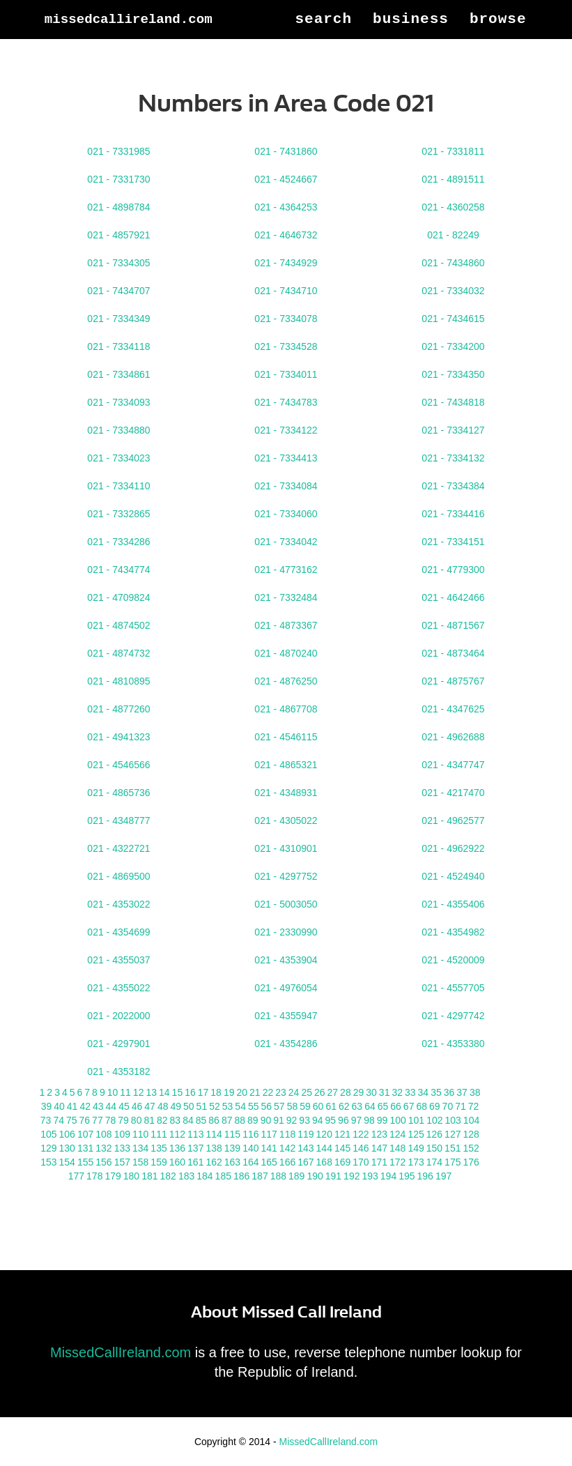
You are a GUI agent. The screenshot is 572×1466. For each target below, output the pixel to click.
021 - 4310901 (285, 848)
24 (294, 1092)
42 (85, 1106)
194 (388, 1176)
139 (232, 1148)
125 (416, 1134)
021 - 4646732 (285, 234)
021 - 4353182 (118, 1071)
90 (266, 1120)
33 (410, 1092)
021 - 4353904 (285, 959)
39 (46, 1106)
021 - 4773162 (285, 569)
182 (168, 1176)
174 (434, 1162)
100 (397, 1120)
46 (137, 1106)
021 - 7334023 (118, 458)
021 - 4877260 (118, 709)
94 (317, 1120)
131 (85, 1148)
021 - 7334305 (118, 262)
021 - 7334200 (453, 346)
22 (268, 1092)
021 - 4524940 (453, 876)
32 (397, 1092)
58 (292, 1106)
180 (131, 1176)
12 (138, 1092)
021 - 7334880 (118, 430)
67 (409, 1106)
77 (97, 1120)
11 (125, 1092)
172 (397, 1162)
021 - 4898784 (118, 207)
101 (416, 1120)
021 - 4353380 (453, 1043)
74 (58, 1120)
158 (140, 1162)
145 (342, 1148)
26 (319, 1092)
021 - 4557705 (453, 987)
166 (287, 1162)
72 (473, 1106)
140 (250, 1148)
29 (358, 1092)
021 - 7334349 (118, 318)
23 (280, 1092)
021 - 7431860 (285, 151)
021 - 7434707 (118, 290)
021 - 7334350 (453, 374)
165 (269, 1162)
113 (195, 1134)
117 (269, 1134)
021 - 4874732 (118, 653)
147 (379, 1148)
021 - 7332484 (285, 597)
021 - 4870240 (285, 653)
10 (112, 1092)
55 (253, 1106)
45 (124, 1106)
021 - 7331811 (453, 151)
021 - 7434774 (118, 569)
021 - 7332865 (118, 513)
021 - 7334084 (285, 485)
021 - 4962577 (453, 820)
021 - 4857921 (118, 234)
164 (250, 1162)
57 (279, 1106)
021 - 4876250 (285, 681)
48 (163, 1106)
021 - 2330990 (285, 932)
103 (453, 1120)
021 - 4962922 (453, 848)
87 (227, 1120)
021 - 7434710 (285, 290)
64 (370, 1106)
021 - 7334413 (285, 458)
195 (407, 1176)
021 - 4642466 (453, 597)
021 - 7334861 (118, 374)
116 (250, 1134)
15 (177, 1092)
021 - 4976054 (285, 987)
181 (149, 1176)
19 (229, 1092)
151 (453, 1148)
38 (475, 1092)
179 (113, 1176)
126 (434, 1134)
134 (140, 1148)
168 (324, 1162)
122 (361, 1134)
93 (304, 1120)
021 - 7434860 (453, 262)
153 (48, 1162)
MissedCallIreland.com (158, 34)
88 (239, 1120)
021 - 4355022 (118, 987)
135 (158, 1148)
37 (461, 1092)
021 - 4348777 (118, 820)
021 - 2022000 (118, 1015)
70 (448, 1106)
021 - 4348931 (285, 792)
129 (48, 1148)
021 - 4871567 (453, 625)
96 (343, 1120)
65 (383, 1106)
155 (85, 1162)
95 (331, 1120)
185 (223, 1176)
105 (48, 1134)
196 (425, 1176)
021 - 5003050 (285, 904)
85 (201, 1120)
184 (204, 1176)
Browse (498, 69)
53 (227, 1106)
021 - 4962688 (453, 736)
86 (213, 1120)
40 (59, 1106)
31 (384, 1092)
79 (123, 1120)
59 (305, 1106)
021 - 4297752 (285, 876)
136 (177, 1148)
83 (175, 1120)
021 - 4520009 (453, 959)
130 (67, 1148)
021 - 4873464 (453, 653)
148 (397, 1148)
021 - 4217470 (453, 792)
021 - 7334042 (285, 541)
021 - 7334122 (285, 430)
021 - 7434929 (285, 262)
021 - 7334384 (453, 485)
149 (416, 1148)
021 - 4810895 (118, 681)
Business (411, 69)
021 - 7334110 (118, 485)
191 (333, 1176)
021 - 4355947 (285, 1015)
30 (371, 1092)
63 (357, 1106)
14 (164, 1092)
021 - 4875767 (453, 681)
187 (260, 1176)
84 (188, 1120)
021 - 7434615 (453, 318)
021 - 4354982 (453, 932)
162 (214, 1162)
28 (345, 1092)
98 (369, 1120)
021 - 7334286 (118, 541)
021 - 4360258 (453, 207)
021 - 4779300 (453, 569)
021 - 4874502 (118, 625)
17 (203, 1092)
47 (149, 1106)
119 (305, 1134)
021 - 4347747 (453, 764)
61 (331, 1106)
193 (370, 1176)
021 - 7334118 (118, 346)
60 (318, 1106)
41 (72, 1106)
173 (416, 1162)
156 (103, 1162)
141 (269, 1148)
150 (434, 1148)
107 (85, 1134)
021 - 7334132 (453, 458)
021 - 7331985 (118, 151)
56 (266, 1106)
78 (110, 1120)
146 (361, 1148)
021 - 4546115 (285, 736)
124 (397, 1134)
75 (71, 1120)
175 (453, 1162)
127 (453, 1134)
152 (471, 1148)
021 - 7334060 (285, 513)
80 (136, 1120)
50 (188, 1106)
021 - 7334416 (453, 513)
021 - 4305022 (285, 820)
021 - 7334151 (453, 541)
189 (296, 1176)
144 (324, 1148)
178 (94, 1176)
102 (434, 1120)
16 (190, 1092)
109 (122, 1134)
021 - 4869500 (118, 876)
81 (149, 1120)
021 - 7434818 (453, 402)
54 (240, 1106)
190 (315, 1176)
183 (186, 1176)
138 (214, 1148)
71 (460, 1106)
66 (395, 1106)
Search (323, 69)
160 (177, 1162)
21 (255, 1092)
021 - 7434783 (285, 402)
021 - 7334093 (118, 402)
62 (344, 1106)
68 (421, 1106)
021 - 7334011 (285, 374)
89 (252, 1120)
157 (122, 1162)
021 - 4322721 (118, 848)
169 (342, 1162)
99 (382, 1120)
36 (449, 1092)
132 (103, 1148)
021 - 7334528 (285, 346)
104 (471, 1120)
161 (195, 1162)
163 (232, 1162)
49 (175, 1106)
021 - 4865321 (285, 764)
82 (162, 1120)
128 (471, 1134)
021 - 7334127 (453, 430)
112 (177, 1134)
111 (158, 1134)
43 (98, 1106)
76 (85, 1120)
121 (342, 1134)
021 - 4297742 (453, 1015)
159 (158, 1162)
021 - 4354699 (118, 932)
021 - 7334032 (453, 290)
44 (111, 1106)
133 (122, 1148)
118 (287, 1134)
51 (202, 1106)
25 (306, 1092)
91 (278, 1120)
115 (232, 1134)
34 (423, 1092)
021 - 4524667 (285, 179)
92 (291, 1120)
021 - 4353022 (118, 904)
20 (241, 1092)
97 (356, 1120)
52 (214, 1106)
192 (351, 1176)
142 (287, 1148)
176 (471, 1162)
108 (103, 1134)
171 (379, 1162)
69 (434, 1106)
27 (333, 1092)
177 (76, 1176)
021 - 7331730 (118, 179)
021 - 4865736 (118, 792)
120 (324, 1134)
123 (379, 1134)
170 (361, 1162)
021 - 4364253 (285, 207)
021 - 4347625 (453, 709)
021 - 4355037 (118, 959)
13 (151, 1092)
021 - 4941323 (118, 736)
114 (214, 1134)
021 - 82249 (453, 234)
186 (241, 1176)
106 (67, 1134)
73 (46, 1120)
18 (216, 1092)
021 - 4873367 (285, 625)
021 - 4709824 (118, 597)
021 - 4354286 (285, 1043)
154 (67, 1162)
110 (140, 1134)
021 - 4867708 (285, 709)
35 (436, 1092)
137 (195, 1148)
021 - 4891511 (453, 179)
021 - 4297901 (118, 1043)
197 (443, 1176)
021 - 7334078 (285, 318)
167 (305, 1162)
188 (278, 1176)
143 (305, 1148)
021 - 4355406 (453, 904)
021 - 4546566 (118, 764)
